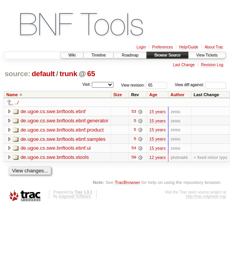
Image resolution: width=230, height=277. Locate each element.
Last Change (184, 65)
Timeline (98, 55)
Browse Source (167, 55)
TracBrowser (127, 182)
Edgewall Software (75, 197)
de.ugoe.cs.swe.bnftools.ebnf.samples (62, 139)
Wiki (72, 55)
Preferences (162, 47)
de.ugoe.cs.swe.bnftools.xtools (54, 157)
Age (153, 94)
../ (17, 102)
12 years (157, 157)
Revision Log (212, 65)
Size (117, 94)
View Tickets (207, 55)
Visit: (86, 84)
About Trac (214, 47)
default (43, 74)
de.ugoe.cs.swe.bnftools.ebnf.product (61, 130)
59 (133, 158)
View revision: (133, 85)
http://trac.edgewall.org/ (206, 197)
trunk (68, 74)
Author (177, 94)
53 (133, 111)
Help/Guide (188, 47)
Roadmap (130, 55)
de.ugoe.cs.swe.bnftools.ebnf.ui (55, 148)
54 (133, 148)
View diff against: (200, 85)
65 (91, 74)
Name (12, 94)
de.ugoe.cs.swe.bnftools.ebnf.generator (64, 120)
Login (141, 47)
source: (17, 74)
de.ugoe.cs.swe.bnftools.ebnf (52, 111)
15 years (157, 111)
